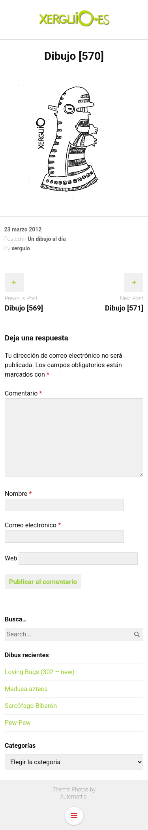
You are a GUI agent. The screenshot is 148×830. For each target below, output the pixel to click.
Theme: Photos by (74, 789)
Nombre (18, 493)
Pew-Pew (17, 722)
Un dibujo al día (47, 239)
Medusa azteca (26, 689)
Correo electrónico (33, 525)
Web (11, 558)
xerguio (20, 248)
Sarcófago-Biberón (31, 706)
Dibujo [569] (24, 308)
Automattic (73, 796)
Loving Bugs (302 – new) (40, 672)
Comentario (23, 393)
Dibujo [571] (124, 308)
